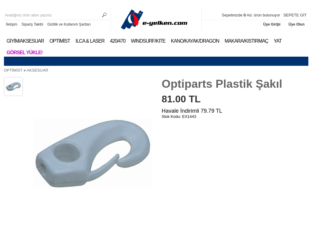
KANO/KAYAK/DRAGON (195, 41)
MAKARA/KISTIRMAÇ (246, 41)
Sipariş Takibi (32, 24)
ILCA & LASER (90, 41)
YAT (278, 41)
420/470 (118, 41)
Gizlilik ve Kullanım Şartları (69, 24)
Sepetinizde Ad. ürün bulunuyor (251, 15)
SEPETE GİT (295, 15)
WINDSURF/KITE (148, 41)
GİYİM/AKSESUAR (25, 41)
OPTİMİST (59, 41)
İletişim (11, 24)
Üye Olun (297, 24)
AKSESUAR (37, 70)
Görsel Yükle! (25, 52)
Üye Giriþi (272, 24)
